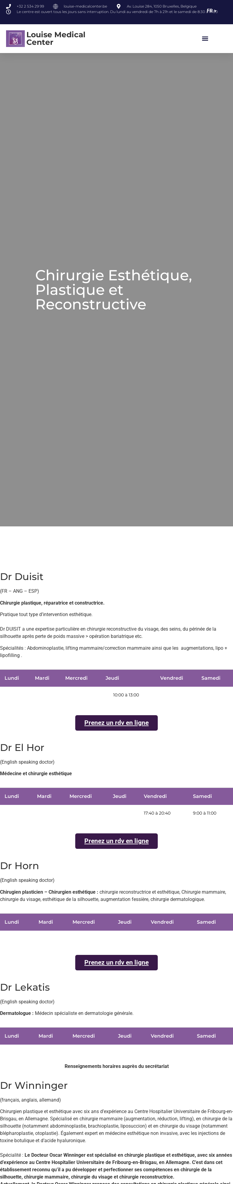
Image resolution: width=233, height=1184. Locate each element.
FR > (211, 11)
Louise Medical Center (56, 38)
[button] (205, 39)
